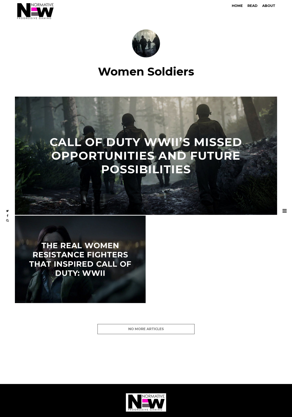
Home (237, 6)
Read (252, 6)
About (268, 6)
